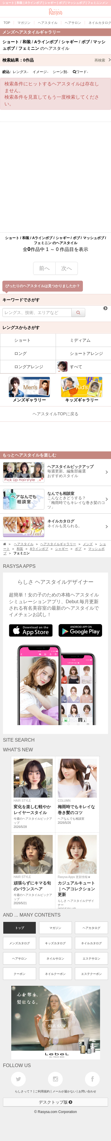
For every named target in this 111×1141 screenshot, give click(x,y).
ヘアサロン (19, 958)
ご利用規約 (42, 1091)
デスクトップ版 (56, 1102)
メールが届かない (64, 1091)
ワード (81, 72)
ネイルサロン (55, 958)
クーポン (19, 973)
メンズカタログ (19, 943)
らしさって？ (24, 1091)
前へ (44, 268)
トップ (19, 928)
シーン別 (61, 72)
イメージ (41, 72)
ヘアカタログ (91, 928)
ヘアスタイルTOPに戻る (55, 413)
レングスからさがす (21, 327)
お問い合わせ (87, 1091)
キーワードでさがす (21, 299)
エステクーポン (91, 973)
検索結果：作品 (56, 60)
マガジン (55, 928)
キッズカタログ (55, 943)
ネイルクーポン (55, 973)
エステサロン (91, 958)
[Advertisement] (55, 177)
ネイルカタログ (91, 943)
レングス (21, 72)
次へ (66, 268)
